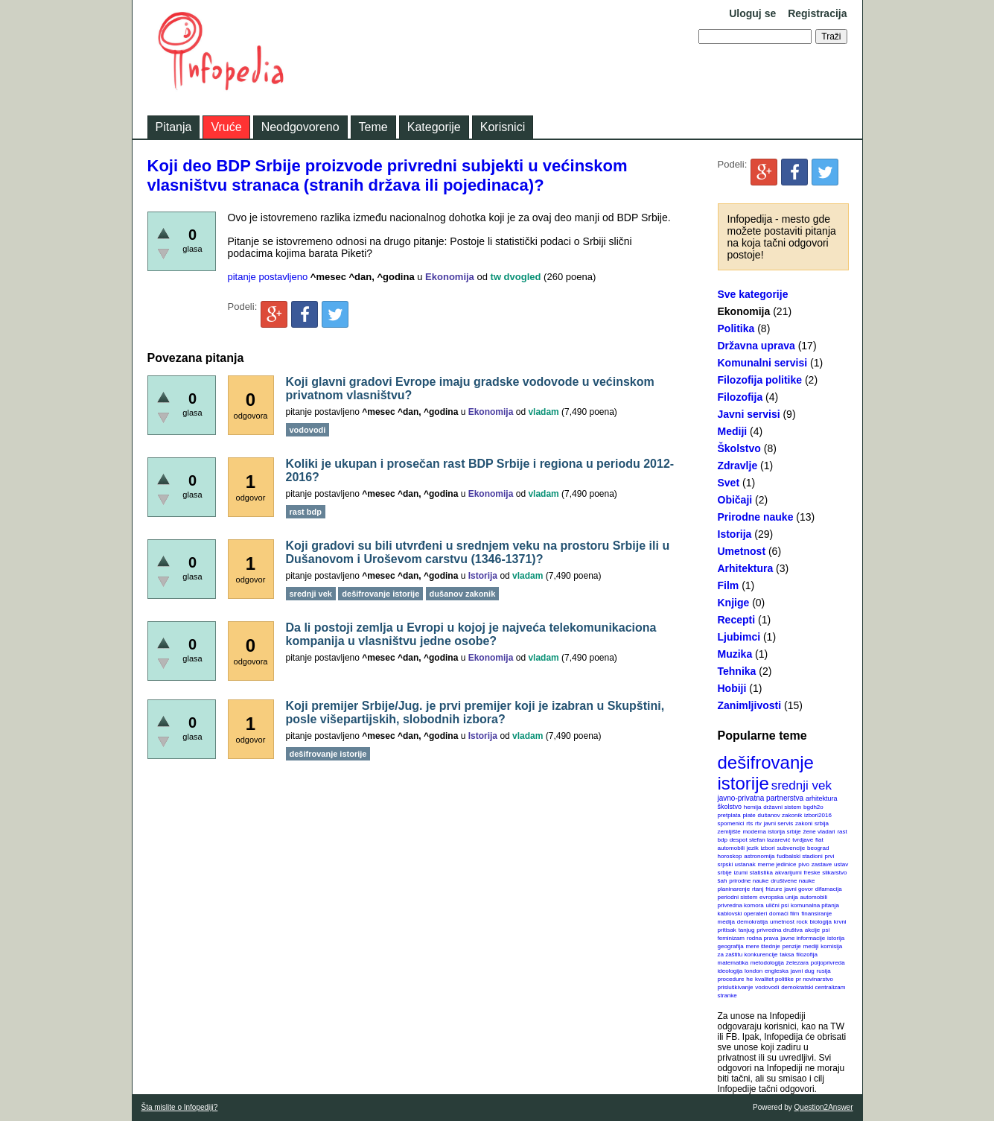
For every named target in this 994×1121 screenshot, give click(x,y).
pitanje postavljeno (268, 276)
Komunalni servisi (763, 363)
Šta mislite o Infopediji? (179, 1107)
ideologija (730, 971)
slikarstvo (834, 872)
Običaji (735, 500)
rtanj (758, 889)
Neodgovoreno (300, 127)
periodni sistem (738, 897)
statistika (761, 872)
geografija (731, 946)
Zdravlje (738, 465)
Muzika (735, 654)
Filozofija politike (760, 380)
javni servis (779, 823)
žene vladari (819, 831)
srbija (822, 823)
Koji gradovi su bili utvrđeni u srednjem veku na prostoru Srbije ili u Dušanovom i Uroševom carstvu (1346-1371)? (478, 552)
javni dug (803, 971)
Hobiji (732, 688)
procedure (731, 979)
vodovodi (767, 987)
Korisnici (502, 127)
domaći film (784, 913)
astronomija (759, 856)
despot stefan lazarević (760, 839)
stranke (727, 995)
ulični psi (777, 905)
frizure (773, 889)
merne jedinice (776, 864)
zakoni (803, 823)
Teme (373, 127)
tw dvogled (516, 276)
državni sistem (782, 807)
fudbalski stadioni (799, 856)
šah (722, 880)
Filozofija (740, 397)
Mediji (733, 431)
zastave (822, 864)
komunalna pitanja (815, 905)
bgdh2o (813, 807)
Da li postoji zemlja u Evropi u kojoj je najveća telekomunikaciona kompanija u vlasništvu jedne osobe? (471, 634)
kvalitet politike (774, 979)
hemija (753, 807)
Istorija (735, 534)
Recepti (737, 620)
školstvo (730, 806)
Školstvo (739, 448)
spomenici (731, 823)
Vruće (226, 127)
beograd (818, 848)
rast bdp (306, 511)
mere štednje (762, 946)
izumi (740, 872)
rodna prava (763, 938)
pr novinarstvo (814, 979)
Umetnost (742, 551)
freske (812, 872)
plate (748, 815)
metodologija (767, 962)
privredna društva (779, 930)
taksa (787, 954)
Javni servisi (749, 414)
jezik (753, 848)
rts (749, 823)
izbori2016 (818, 815)
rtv (758, 823)
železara (797, 962)
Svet (729, 483)
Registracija (817, 13)
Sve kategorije (753, 294)
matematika (733, 962)
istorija (835, 938)
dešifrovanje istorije (766, 772)
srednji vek (801, 785)
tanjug (747, 930)
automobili (813, 897)
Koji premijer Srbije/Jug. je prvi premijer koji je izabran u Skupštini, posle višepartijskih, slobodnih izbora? (475, 712)
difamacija (828, 889)
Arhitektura (746, 568)
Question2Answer (823, 1107)
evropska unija (778, 897)
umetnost (782, 921)
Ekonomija (744, 311)
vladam (543, 412)
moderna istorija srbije (771, 831)
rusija (824, 971)
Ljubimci (739, 637)
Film (728, 585)
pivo (803, 864)
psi (825, 930)
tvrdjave (802, 839)
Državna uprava (756, 346)
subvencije (791, 848)
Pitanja (174, 127)
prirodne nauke (748, 880)
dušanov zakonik (780, 815)
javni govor (798, 889)
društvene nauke (793, 880)
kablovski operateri (743, 913)
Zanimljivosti (750, 705)
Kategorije (434, 127)
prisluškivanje (736, 987)
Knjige (734, 603)
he (749, 979)
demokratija (752, 921)
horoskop (730, 856)
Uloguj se (752, 13)
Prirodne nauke (756, 517)
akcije (812, 930)
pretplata (729, 815)
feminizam (731, 938)
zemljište (729, 831)
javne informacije (802, 938)
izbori (768, 848)
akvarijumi (788, 872)
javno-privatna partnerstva (761, 798)
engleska (776, 971)
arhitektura (822, 798)
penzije (791, 946)
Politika (736, 328)
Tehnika (737, 671)
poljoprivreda (828, 962)
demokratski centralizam (813, 987)
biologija (821, 921)
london (753, 971)
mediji (811, 946)
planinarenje (734, 889)
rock (802, 921)
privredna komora (741, 905)
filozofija (807, 954)
